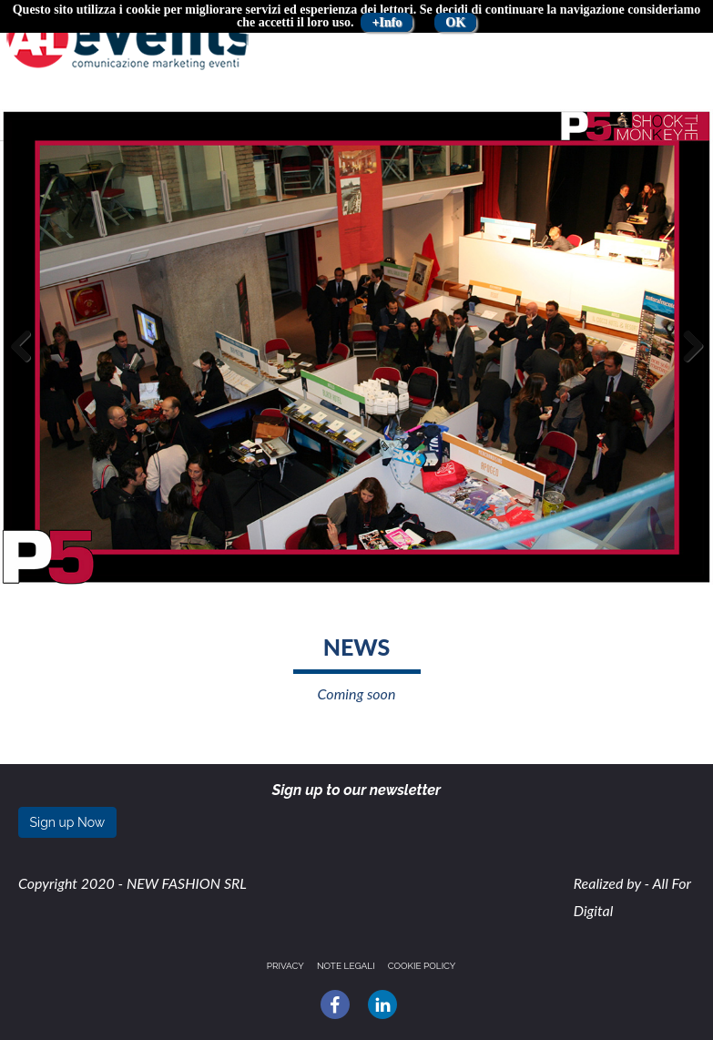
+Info (387, 22)
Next (688, 364)
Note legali (346, 966)
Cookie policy (422, 966)
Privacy (285, 966)
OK (455, 22)
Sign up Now (68, 822)
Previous (27, 364)
